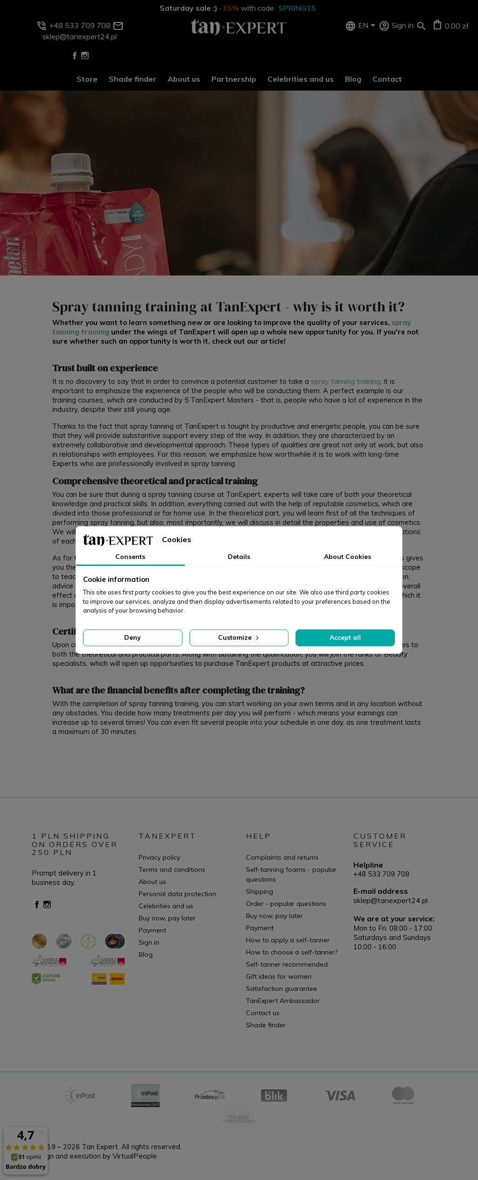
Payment (152, 930)
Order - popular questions (286, 903)
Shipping (259, 891)
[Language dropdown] (368, 26)
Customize (239, 637)
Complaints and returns (282, 857)
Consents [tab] (130, 556)
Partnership (233, 79)
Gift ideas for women (278, 976)
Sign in (149, 942)
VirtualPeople (134, 1156)
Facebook (75, 55)
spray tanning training (345, 381)
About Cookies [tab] (347, 556)
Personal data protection (177, 894)
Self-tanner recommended (287, 964)
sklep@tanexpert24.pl (390, 900)
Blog (353, 79)
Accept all (345, 637)
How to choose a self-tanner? (291, 952)
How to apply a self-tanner (288, 940)
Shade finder (132, 79)
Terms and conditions (172, 869)
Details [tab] (239, 556)
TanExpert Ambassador (283, 1000)
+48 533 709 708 (381, 873)
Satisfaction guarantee (281, 988)
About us (184, 79)
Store (87, 79)
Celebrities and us (300, 79)
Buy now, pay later (167, 918)
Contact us (263, 1013)
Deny (132, 637)
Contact (387, 79)
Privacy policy (159, 857)
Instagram (85, 55)
